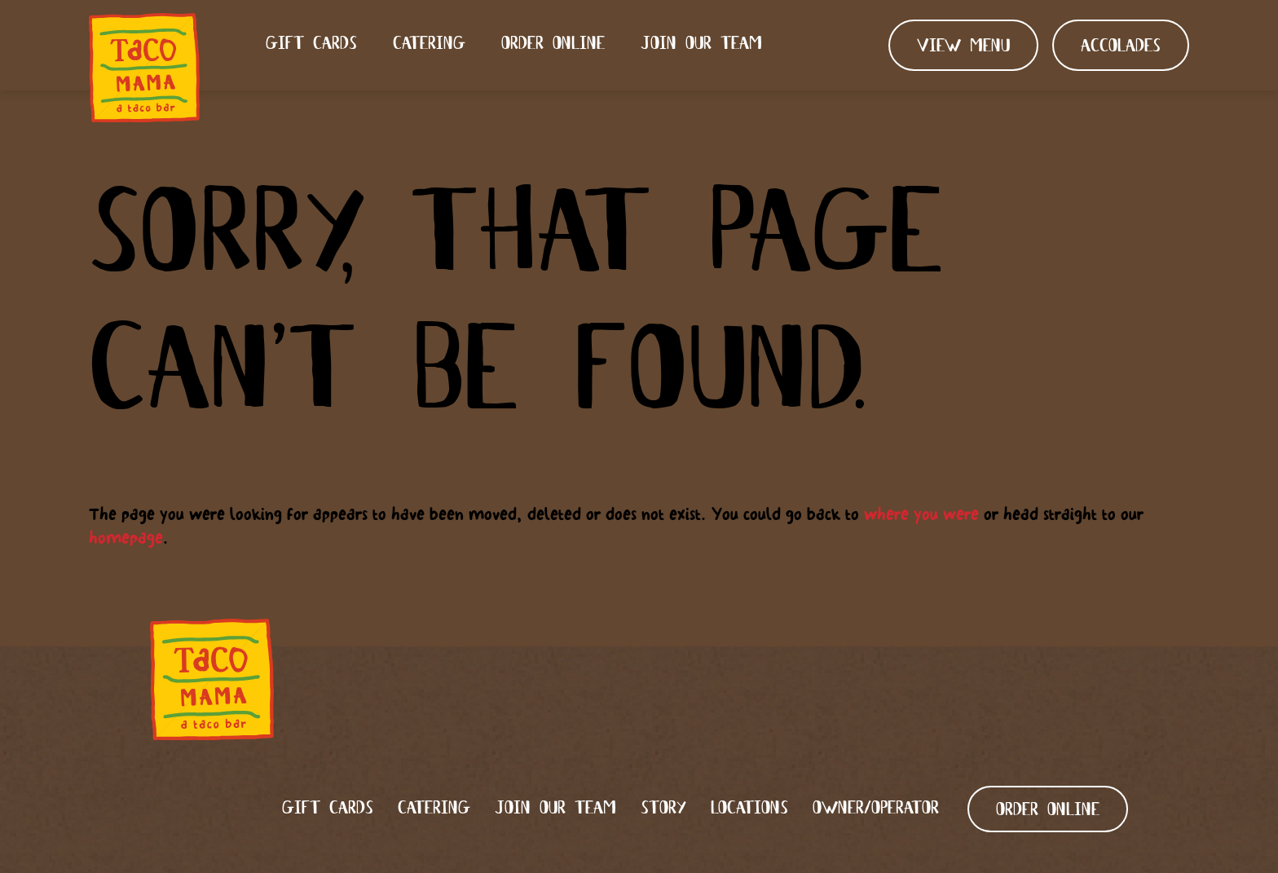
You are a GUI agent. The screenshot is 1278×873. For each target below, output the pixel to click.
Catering (429, 44)
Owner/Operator (876, 809)
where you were (921, 514)
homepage (126, 537)
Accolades (1121, 46)
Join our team (701, 44)
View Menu (963, 46)
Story (663, 809)
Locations (749, 809)
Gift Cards (311, 44)
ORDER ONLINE (1048, 810)
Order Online (553, 44)
